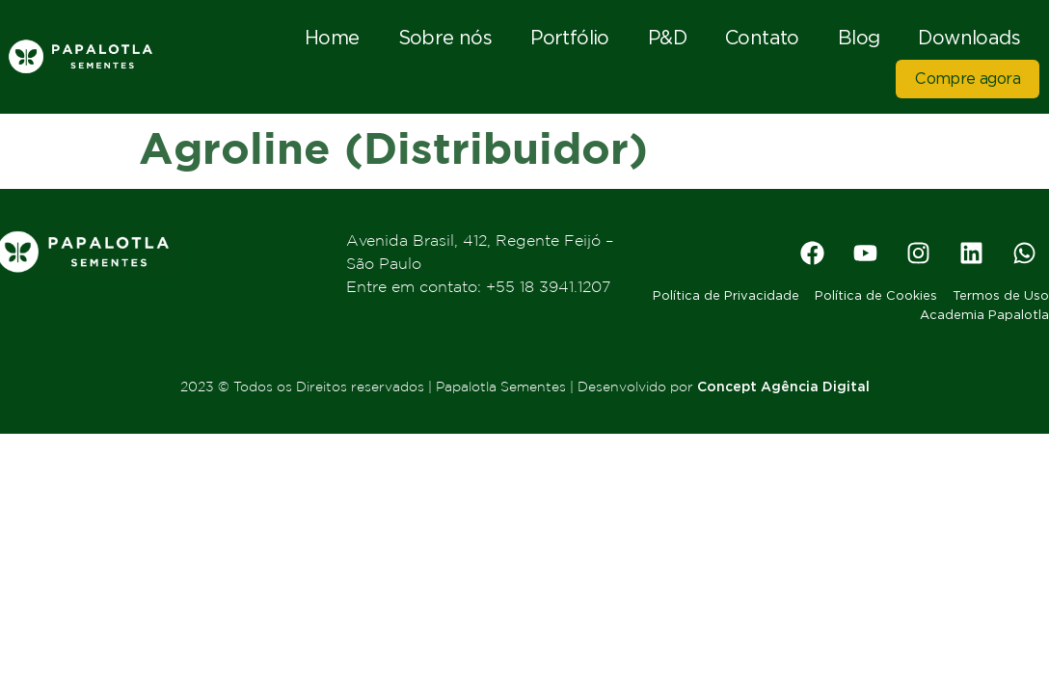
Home (332, 37)
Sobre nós (445, 37)
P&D (667, 37)
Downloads (969, 37)
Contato (762, 37)
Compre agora (967, 78)
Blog (859, 37)
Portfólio (569, 37)
